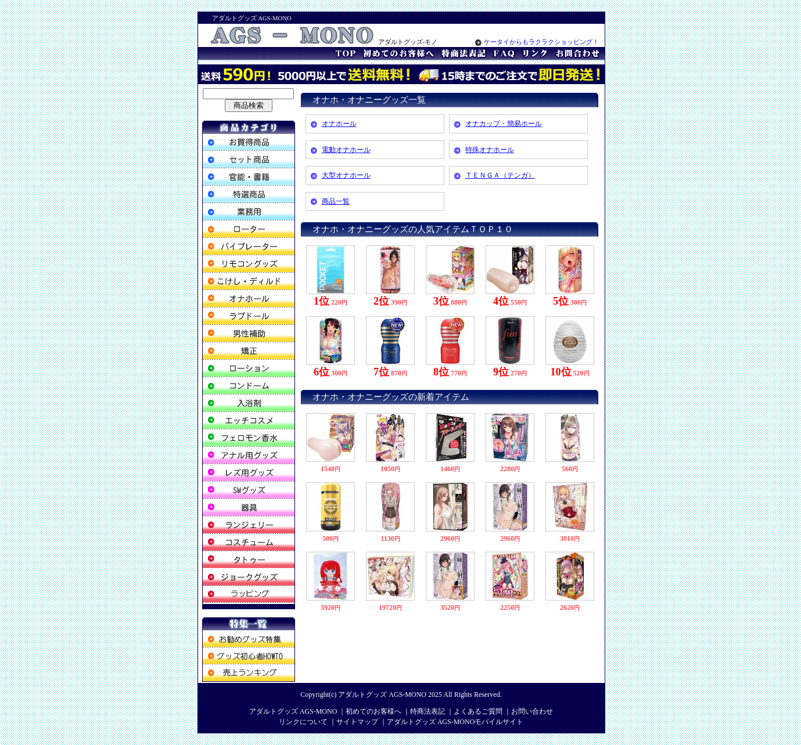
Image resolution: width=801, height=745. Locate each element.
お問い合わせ (532, 711)
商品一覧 (336, 201)
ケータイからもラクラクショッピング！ (537, 42)
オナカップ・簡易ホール (503, 124)
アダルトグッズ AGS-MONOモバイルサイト (455, 722)
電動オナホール (346, 150)
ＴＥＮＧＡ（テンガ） (500, 175)
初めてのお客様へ (373, 711)
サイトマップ (357, 722)
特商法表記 (427, 711)
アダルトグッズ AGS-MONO (382, 694)
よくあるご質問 (478, 711)
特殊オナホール (489, 150)
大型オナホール (346, 175)
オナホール (339, 124)
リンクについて (303, 722)
